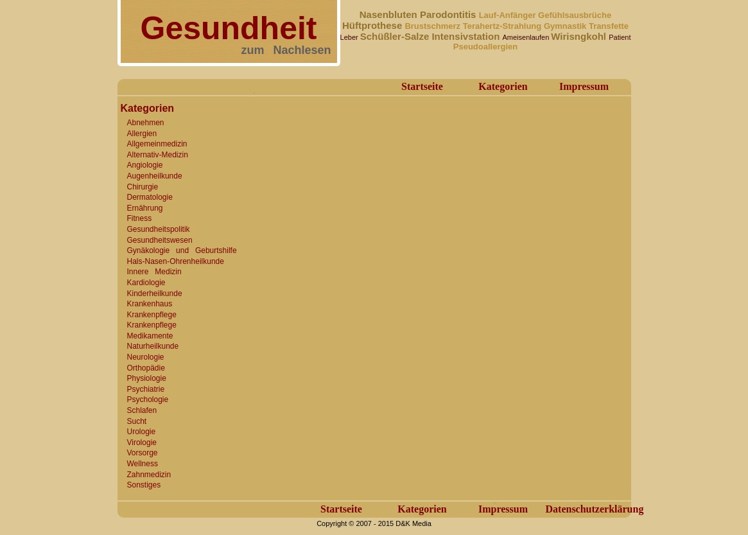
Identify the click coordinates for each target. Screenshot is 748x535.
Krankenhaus (150, 303)
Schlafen (142, 410)
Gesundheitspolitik (158, 229)
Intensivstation (466, 36)
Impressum (584, 86)
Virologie (142, 442)
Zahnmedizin (149, 474)
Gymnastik (566, 26)
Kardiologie (146, 282)
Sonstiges (144, 484)
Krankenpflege (152, 314)
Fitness (139, 218)
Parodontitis (449, 14)
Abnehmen (145, 122)
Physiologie (146, 378)
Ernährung (145, 208)
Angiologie (145, 165)
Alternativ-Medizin (157, 154)
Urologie (141, 431)
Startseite (422, 86)
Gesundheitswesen (160, 240)
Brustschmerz (433, 26)
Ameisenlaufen (526, 37)
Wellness (142, 463)
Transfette (609, 26)
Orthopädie (146, 368)
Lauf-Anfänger (508, 15)
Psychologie (148, 399)
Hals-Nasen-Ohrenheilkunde (175, 261)
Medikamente (150, 335)
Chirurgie (143, 186)
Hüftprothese (373, 25)
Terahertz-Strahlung (503, 26)
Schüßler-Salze (396, 36)
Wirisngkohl (580, 36)
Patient (620, 37)
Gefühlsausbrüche (574, 15)
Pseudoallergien (485, 46)
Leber (350, 37)
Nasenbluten (390, 14)
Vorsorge (142, 452)
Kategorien (502, 86)
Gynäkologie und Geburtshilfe (182, 250)
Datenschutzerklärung (595, 509)
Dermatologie (150, 197)
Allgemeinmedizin (157, 143)
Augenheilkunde (154, 175)
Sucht (137, 421)
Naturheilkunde (153, 346)
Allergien (142, 133)
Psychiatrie (146, 389)
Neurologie (145, 357)
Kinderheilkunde (154, 293)
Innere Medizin (154, 271)
